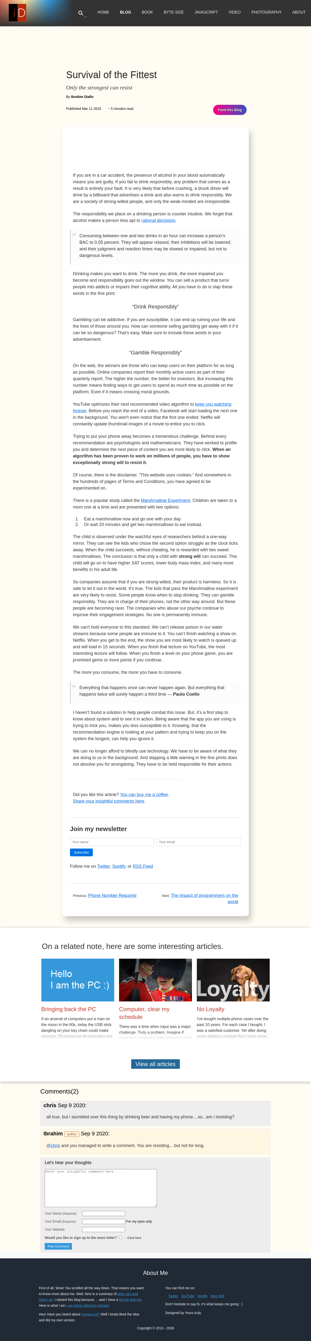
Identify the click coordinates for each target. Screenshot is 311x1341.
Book (147, 12)
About (299, 12)
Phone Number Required (112, 895)
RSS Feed (143, 866)
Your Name (60, 1213)
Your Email (60, 1221)
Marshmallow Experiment (165, 500)
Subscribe (81, 852)
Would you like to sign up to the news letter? (93, 1238)
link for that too (130, 1300)
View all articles (156, 1064)
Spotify (118, 866)
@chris (53, 1145)
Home (103, 12)
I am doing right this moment (87, 1305)
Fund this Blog (230, 110)
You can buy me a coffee (144, 794)
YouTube (187, 1296)
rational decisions (158, 220)
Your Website (55, 1229)
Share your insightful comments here (108, 801)
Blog (125, 12)
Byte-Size (174, 12)
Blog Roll (217, 1296)
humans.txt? (90, 1314)
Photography (266, 12)
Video (235, 12)
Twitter (103, 866)
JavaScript (206, 12)
